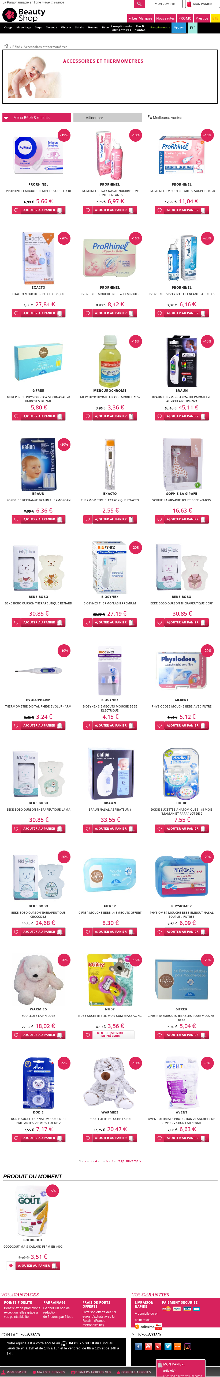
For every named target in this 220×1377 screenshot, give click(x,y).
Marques (140, 18)
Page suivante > (129, 1161)
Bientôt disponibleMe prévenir (110, 1034)
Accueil (6, 46)
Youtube (149, 1347)
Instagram (188, 1347)
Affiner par (94, 118)
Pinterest (159, 1347)
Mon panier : (174, 1364)
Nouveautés (165, 18)
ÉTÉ (215, 18)
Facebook (139, 1347)
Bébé (16, 47)
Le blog (178, 1347)
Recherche (139, 4)
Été (192, 28)
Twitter (169, 1347)
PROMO (185, 18)
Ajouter (39, 210)
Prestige (202, 18)
